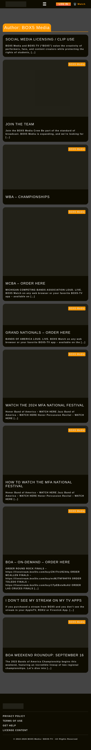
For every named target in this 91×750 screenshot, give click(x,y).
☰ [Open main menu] (44, 4)
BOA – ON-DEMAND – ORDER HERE (38, 562)
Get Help (9, 725)
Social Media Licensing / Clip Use (40, 39)
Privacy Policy (14, 716)
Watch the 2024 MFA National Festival (45, 405)
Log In (63, 4)
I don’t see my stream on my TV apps (44, 600)
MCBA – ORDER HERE (26, 283)
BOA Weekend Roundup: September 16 (45, 655)
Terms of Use (13, 721)
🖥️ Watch (79, 4)
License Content (15, 730)
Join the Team (20, 124)
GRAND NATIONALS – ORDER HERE (38, 332)
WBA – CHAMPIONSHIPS (28, 197)
